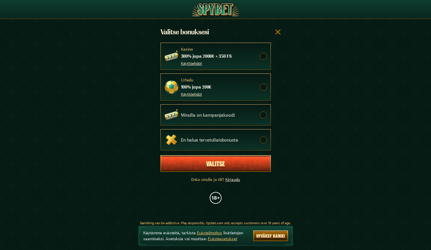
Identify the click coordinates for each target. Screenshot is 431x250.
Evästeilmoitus (209, 232)
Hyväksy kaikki (270, 236)
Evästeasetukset (222, 238)
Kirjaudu (232, 179)
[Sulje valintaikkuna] (277, 32)
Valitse (215, 163)
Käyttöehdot (191, 63)
